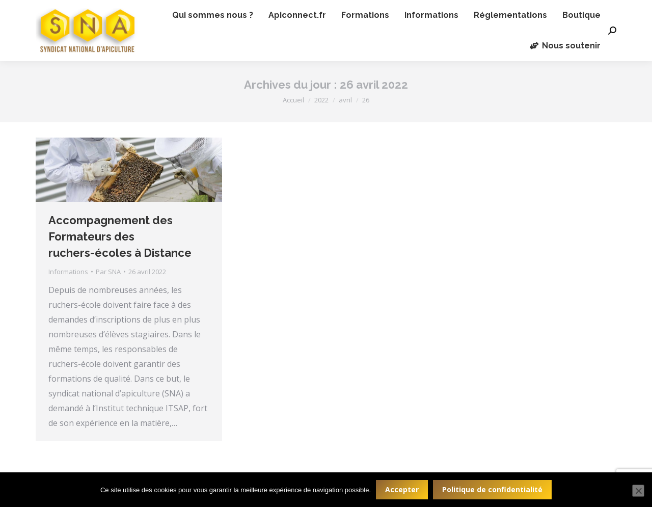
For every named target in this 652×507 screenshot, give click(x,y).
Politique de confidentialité (492, 489)
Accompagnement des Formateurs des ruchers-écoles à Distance (120, 236)
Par (108, 271)
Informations (68, 271)
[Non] (638, 491)
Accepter (402, 489)
